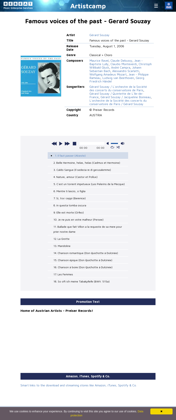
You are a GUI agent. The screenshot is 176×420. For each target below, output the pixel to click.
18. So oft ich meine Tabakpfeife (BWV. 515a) (81, 281)
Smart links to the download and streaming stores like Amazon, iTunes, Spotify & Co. (78, 385)
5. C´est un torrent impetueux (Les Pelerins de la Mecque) (89, 184)
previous (54, 143)
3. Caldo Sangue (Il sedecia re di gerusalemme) (82, 169)
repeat (112, 147)
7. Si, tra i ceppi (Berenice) (69, 198)
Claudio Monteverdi (124, 64)
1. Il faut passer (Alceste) (70, 155)
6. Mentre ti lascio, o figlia (69, 191)
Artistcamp (88, 6)
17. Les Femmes (63, 274)
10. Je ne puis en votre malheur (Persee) (78, 219)
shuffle (118, 147)
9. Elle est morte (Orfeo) (68, 212)
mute (108, 143)
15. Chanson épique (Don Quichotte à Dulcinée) (82, 260)
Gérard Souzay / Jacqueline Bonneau (126, 97)
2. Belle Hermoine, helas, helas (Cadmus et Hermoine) (86, 162)
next (67, 143)
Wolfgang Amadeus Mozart (108, 74)
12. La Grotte (61, 238)
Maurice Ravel (99, 60)
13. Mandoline (61, 245)
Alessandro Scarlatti (125, 71)
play (61, 143)
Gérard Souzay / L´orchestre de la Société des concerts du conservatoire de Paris (118, 88)
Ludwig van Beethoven (118, 78)
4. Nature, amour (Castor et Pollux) (75, 176)
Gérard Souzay (99, 35)
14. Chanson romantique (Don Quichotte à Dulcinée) (85, 253)
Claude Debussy (121, 60)
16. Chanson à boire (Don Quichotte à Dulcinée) (82, 267)
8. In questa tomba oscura (69, 205)
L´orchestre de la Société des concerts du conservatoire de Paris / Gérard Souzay (118, 102)
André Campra (120, 67)
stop (74, 143)
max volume (122, 143)
